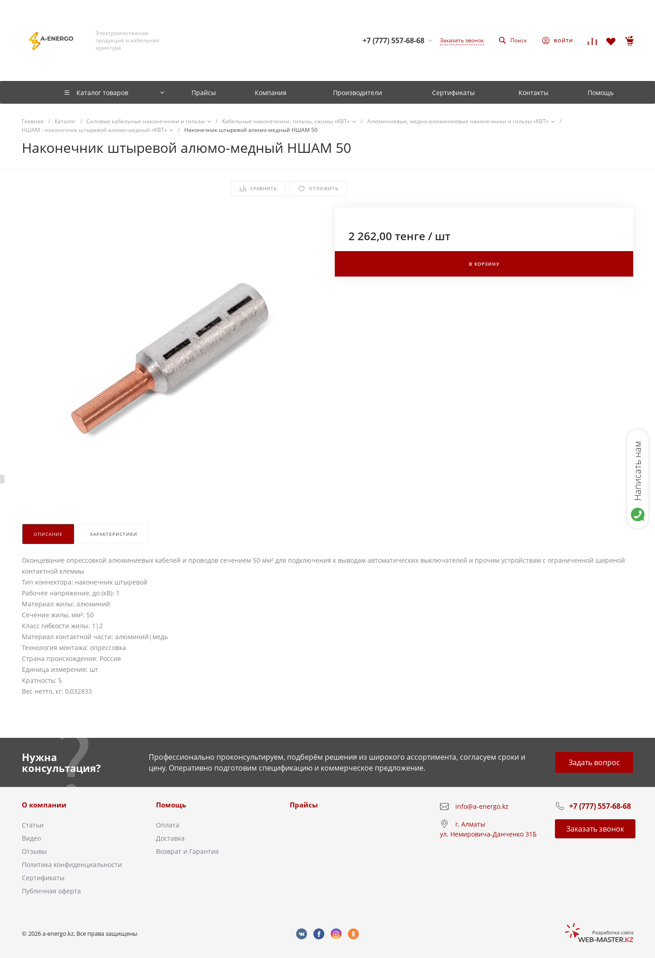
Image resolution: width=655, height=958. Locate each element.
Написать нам (637, 471)
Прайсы (304, 804)
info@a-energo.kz (482, 806)
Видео (31, 838)
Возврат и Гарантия (187, 851)
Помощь (171, 804)
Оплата (167, 825)
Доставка (170, 838)
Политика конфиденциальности (72, 864)
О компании (44, 804)
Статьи (33, 825)
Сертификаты (43, 877)
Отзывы (34, 851)
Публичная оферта (51, 891)
